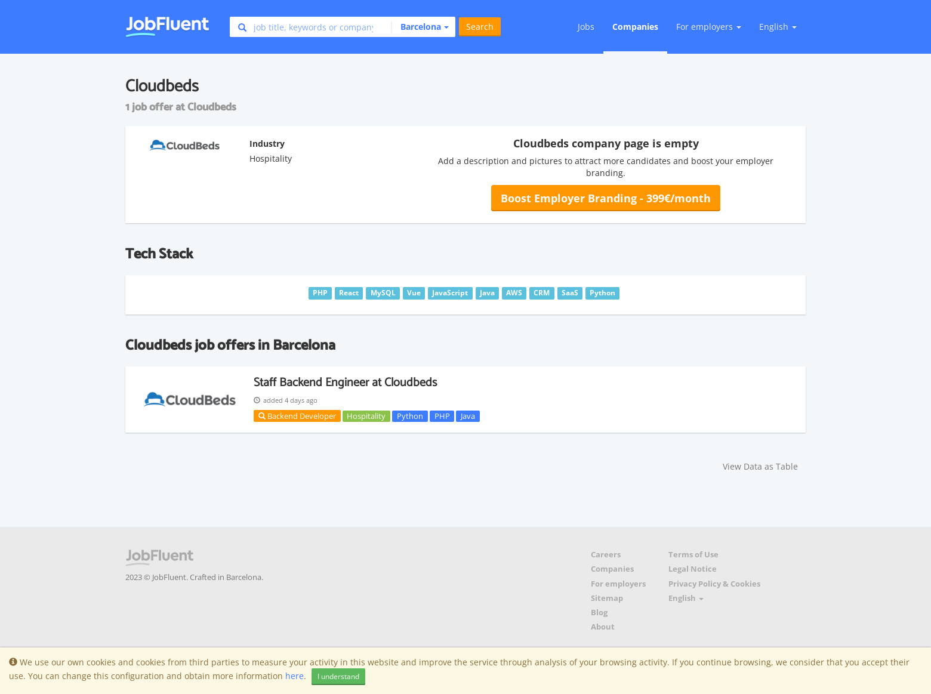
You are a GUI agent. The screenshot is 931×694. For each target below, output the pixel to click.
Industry (267, 143)
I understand (338, 676)
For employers (618, 584)
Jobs (586, 26)
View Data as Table (760, 466)
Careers (606, 555)
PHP (442, 416)
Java (468, 416)
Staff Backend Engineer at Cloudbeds (345, 383)
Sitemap (607, 598)
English (778, 26)
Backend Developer (297, 416)
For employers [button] (708, 26)
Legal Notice (692, 569)
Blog (599, 612)
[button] (420, 27)
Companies (635, 26)
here (294, 675)
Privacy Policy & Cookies (714, 584)
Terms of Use (693, 555)
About (603, 627)
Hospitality (366, 416)
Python (410, 416)
